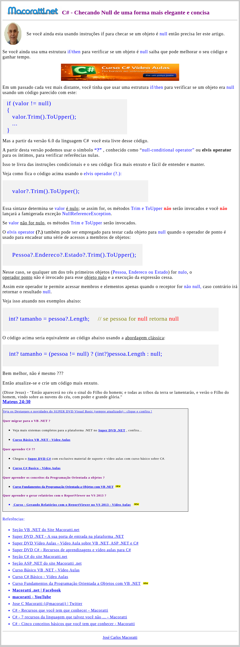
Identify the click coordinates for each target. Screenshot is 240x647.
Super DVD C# (39, 459)
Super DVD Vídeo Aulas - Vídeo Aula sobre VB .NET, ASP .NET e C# (75, 544)
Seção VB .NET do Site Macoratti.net (46, 530)
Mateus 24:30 (16, 402)
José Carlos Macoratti (120, 638)
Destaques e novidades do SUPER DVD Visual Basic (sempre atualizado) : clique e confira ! (83, 412)
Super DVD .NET (111, 431)
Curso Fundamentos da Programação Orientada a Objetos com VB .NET (76, 584)
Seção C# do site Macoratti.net (39, 557)
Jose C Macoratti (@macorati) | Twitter (47, 604)
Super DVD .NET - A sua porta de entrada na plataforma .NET (68, 537)
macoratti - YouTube (31, 598)
